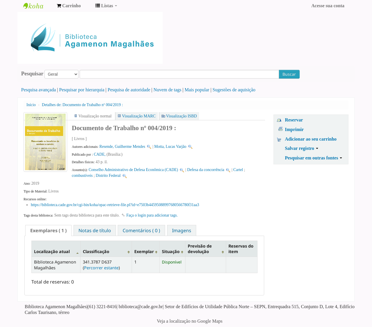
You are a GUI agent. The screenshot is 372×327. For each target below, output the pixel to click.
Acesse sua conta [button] (327, 5)
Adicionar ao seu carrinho (311, 139)
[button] (68, 6)
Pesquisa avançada (38, 89)
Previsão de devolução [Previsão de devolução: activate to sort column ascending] (200, 248)
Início (31, 105)
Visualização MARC (138, 116)
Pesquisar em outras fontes (313, 157)
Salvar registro (301, 148)
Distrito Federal (108, 175)
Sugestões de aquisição (233, 89)
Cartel (238, 170)
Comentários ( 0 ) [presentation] (141, 230)
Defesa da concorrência (205, 170)
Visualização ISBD (181, 116)
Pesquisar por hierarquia (82, 89)
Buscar (289, 74)
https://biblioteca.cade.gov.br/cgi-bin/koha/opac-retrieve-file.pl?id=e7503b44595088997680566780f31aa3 (115, 205)
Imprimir (294, 129)
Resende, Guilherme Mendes (122, 146)
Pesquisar (32, 74)
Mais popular (197, 89)
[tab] (48, 230)
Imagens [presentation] (181, 230)
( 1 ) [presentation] (48, 230)
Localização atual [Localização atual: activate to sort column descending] (52, 251)
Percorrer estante (101, 267)
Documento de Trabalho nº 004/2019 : (82, 105)
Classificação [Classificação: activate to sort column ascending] (96, 251)
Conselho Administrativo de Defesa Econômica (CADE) (133, 170)
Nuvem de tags (167, 89)
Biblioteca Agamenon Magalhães (37, 6)
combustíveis (82, 175)
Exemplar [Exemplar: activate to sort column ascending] (144, 251)
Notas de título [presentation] (94, 230)
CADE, (100, 154)
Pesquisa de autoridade (129, 89)
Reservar (294, 119)
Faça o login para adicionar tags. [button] (152, 215)
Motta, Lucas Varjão (170, 146)
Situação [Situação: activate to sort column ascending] (171, 251)
